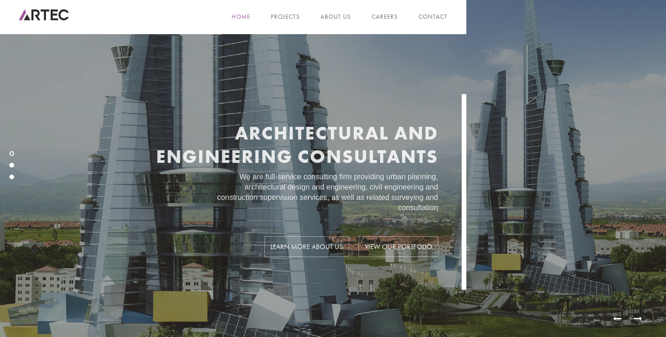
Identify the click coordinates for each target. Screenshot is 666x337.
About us (336, 17)
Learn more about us (306, 248)
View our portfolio (398, 248)
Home (241, 17)
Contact (433, 17)
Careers (385, 17)
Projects (285, 17)
